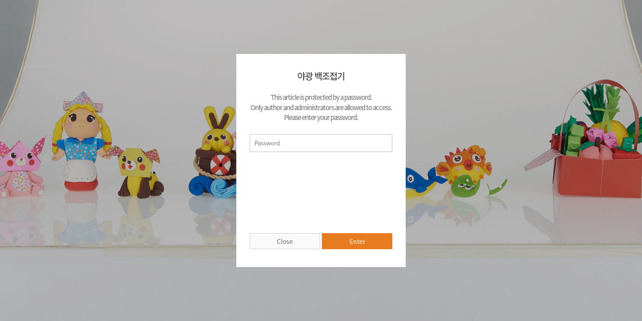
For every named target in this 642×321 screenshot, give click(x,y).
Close (285, 241)
